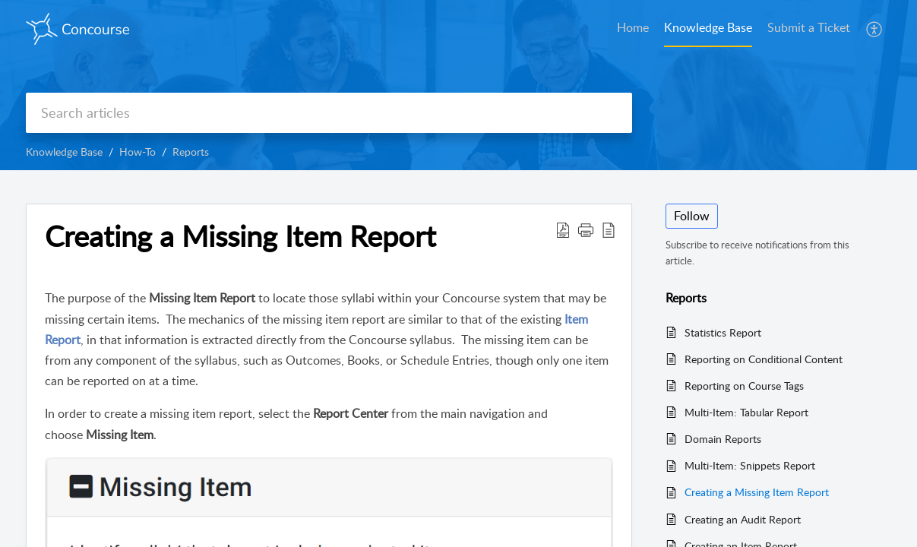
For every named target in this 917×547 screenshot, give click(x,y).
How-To (137, 151)
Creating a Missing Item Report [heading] (240, 236)
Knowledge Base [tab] (708, 27)
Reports (190, 151)
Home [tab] (633, 27)
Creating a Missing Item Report (757, 492)
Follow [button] (692, 215)
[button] (875, 28)
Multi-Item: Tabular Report (746, 412)
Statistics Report (723, 332)
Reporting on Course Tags (744, 385)
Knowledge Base (64, 151)
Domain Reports (723, 439)
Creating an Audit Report (743, 519)
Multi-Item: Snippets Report (750, 465)
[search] (329, 113)
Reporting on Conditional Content (764, 359)
